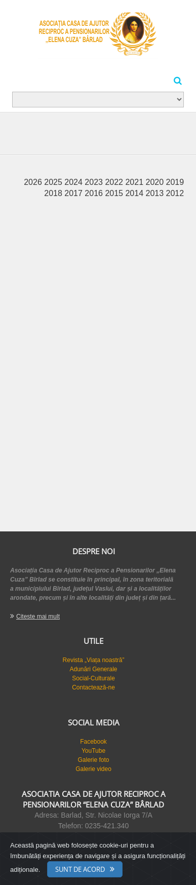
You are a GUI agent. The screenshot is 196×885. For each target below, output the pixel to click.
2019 (175, 182)
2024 (74, 182)
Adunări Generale (93, 669)
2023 (95, 182)
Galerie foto (93, 759)
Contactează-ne (93, 687)
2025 (54, 182)
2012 (175, 193)
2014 (135, 193)
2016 (95, 193)
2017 (74, 193)
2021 (135, 182)
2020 (156, 182)
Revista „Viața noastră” (94, 660)
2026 (34, 182)
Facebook (93, 741)
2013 (156, 193)
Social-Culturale (93, 678)
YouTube (93, 750)
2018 (54, 193)
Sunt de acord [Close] (80, 869)
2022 (115, 182)
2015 (115, 193)
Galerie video (93, 769)
